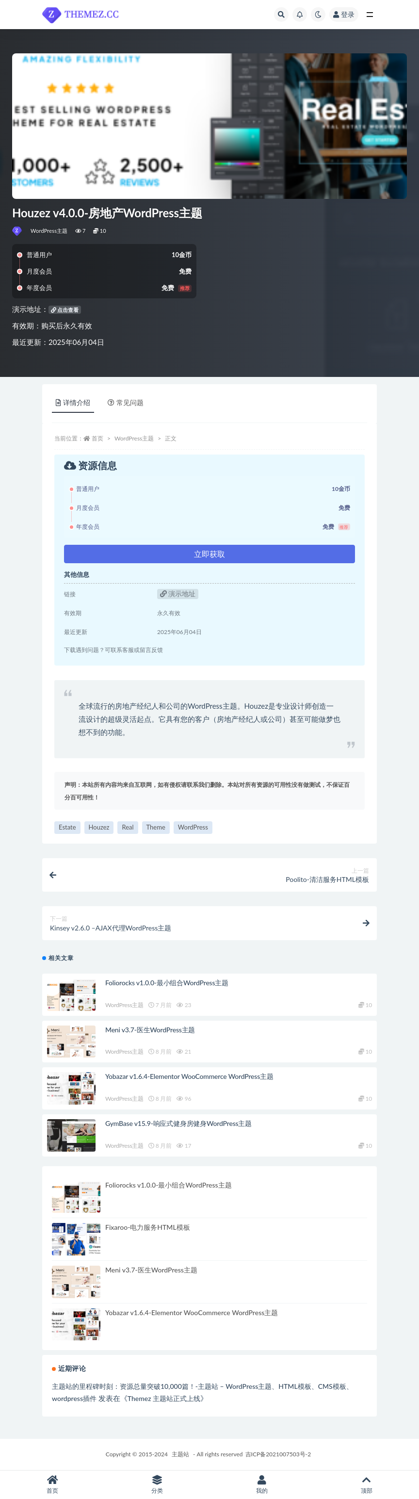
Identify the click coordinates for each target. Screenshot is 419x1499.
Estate (67, 827)
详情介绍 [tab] (73, 402)
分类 (157, 1484)
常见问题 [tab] (126, 402)
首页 (97, 438)
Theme (155, 827)
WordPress (193, 827)
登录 (344, 14)
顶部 (366, 1484)
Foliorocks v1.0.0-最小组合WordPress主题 (166, 982)
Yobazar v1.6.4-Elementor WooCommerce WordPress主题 (189, 1076)
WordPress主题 (49, 231)
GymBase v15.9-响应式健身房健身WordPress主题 (178, 1123)
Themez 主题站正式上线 (164, 1398)
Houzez (99, 827)
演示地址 (178, 593)
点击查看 (65, 310)
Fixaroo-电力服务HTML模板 (147, 1227)
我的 (262, 1484)
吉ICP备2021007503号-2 (278, 1454)
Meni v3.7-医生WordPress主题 (150, 1030)
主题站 (180, 1454)
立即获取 (209, 553)
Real (127, 827)
